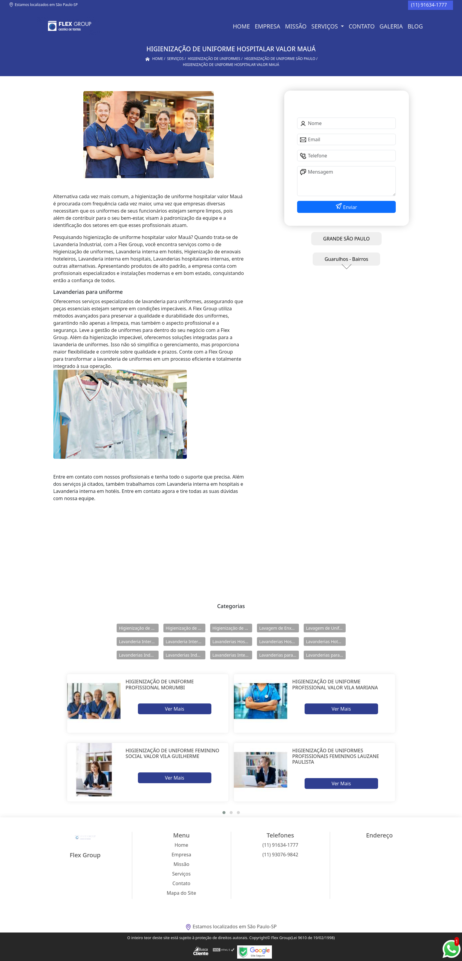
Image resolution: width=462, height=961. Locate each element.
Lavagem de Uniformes (326, 628)
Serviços (325, 26)
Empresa (267, 26)
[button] (224, 813)
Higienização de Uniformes (232, 628)
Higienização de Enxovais (139, 628)
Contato (362, 26)
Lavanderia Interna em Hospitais (139, 641)
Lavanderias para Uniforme (326, 655)
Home (241, 26)
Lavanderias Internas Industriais (232, 655)
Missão (296, 26)
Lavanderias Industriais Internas (185, 655)
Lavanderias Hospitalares (232, 641)
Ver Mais (174, 709)
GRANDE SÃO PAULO (346, 238)
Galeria (391, 26)
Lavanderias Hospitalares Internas (279, 641)
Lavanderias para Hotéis (279, 655)
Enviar (349, 207)
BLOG (415, 26)
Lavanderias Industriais (139, 655)
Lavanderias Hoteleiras (326, 641)
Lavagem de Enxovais (279, 628)
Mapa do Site (181, 893)
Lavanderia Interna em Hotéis (185, 641)
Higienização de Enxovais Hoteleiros (185, 628)
